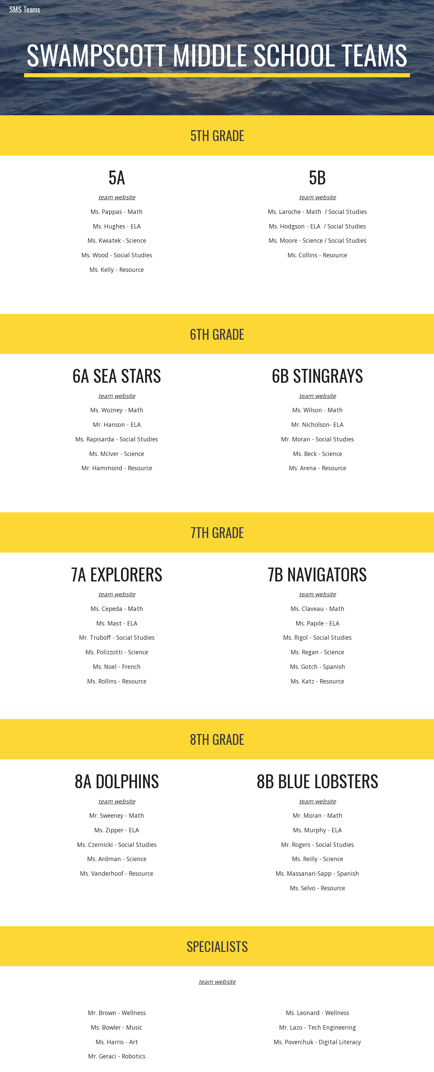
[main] (217, 57)
